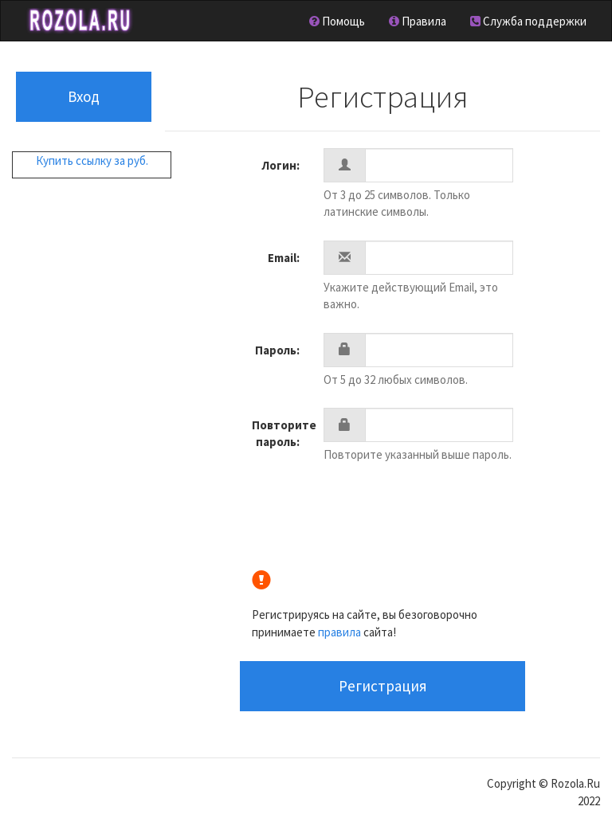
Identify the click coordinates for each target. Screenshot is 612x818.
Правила (417, 21)
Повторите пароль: (281, 433)
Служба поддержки (528, 21)
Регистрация (383, 685)
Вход (84, 96)
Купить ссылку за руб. (92, 160)
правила (339, 632)
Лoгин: (281, 165)
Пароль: (277, 350)
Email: (284, 257)
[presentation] (445, 514)
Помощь (337, 21)
